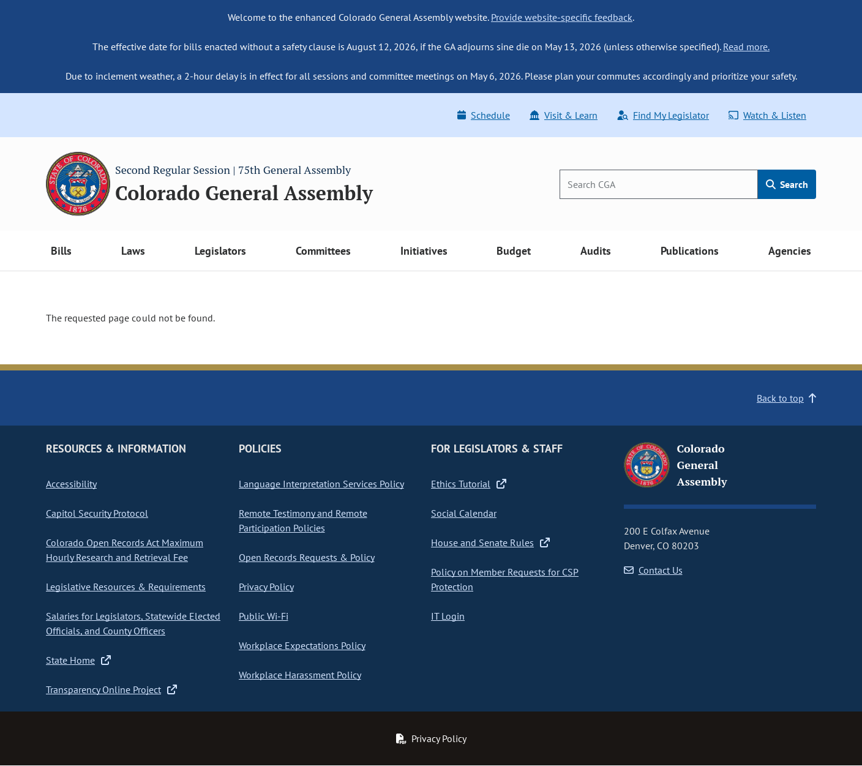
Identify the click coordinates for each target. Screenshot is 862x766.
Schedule (483, 115)
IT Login (448, 616)
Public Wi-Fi (263, 616)
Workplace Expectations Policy (302, 645)
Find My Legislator (663, 115)
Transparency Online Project (111, 689)
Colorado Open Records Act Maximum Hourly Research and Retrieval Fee (124, 549)
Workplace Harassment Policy (300, 675)
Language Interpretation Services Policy (321, 484)
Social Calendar (464, 513)
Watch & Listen (767, 115)
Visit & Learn (564, 115)
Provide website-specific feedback (561, 17)
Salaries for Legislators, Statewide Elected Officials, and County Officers (133, 623)
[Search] (659, 184)
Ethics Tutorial (468, 484)
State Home (78, 660)
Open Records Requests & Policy (307, 557)
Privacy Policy (266, 586)
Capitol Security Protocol (97, 513)
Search (787, 184)
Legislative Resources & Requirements (126, 586)
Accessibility (71, 484)
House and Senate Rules (490, 542)
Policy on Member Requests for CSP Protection (505, 579)
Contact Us (653, 570)
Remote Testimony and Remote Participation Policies (303, 520)
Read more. (746, 46)
